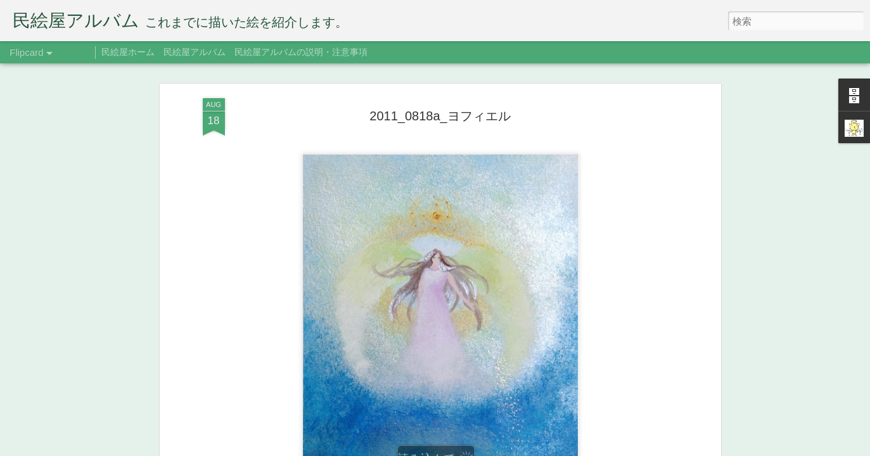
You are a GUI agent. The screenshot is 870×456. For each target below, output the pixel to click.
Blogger (512, 448)
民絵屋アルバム (194, 52)
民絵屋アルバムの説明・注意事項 (301, 52)
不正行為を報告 (552, 448)
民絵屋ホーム (128, 52)
